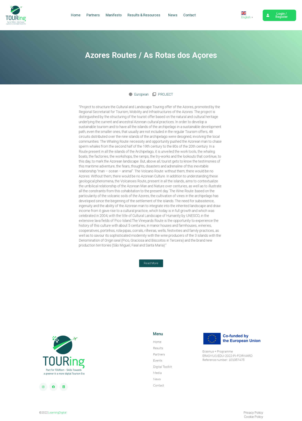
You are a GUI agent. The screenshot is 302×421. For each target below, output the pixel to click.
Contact (189, 15)
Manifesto (114, 15)
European (141, 94)
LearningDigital (57, 412)
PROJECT (165, 94)
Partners (93, 15)
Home (76, 15)
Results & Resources (144, 15)
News (172, 15)
